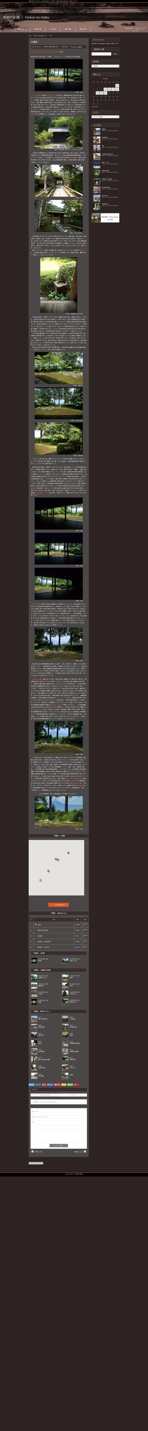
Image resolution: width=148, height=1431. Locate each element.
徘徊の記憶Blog (40, 35)
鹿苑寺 (68, 616)
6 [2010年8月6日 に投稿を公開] (109, 89)
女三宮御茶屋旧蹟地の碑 (75, 778)
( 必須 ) (35, 1111)
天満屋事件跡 (105, 203)
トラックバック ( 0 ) (44, 1095)
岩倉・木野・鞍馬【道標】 (44, 1059)
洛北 (46, 35)
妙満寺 (71, 1035)
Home (30, 35)
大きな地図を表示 (60, 905)
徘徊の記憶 (79, 1174)
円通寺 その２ (73, 960)
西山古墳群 (40, 1075)
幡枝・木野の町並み (43, 1018)
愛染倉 (71, 1074)
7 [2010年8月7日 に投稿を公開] (113, 89)
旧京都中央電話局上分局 (107, 154)
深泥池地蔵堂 (41, 1051)
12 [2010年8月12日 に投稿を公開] (105, 92)
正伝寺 (71, 985)
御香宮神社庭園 (105, 170)
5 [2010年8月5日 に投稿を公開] (105, 89)
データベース (60, 698)
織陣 (103, 145)
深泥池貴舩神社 (73, 1027)
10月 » (96, 106)
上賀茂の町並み (42, 1067)
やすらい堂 (72, 1067)
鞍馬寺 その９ (105, 162)
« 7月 (93, 106)
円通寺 (39, 960)
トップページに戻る (36, 1163)
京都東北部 (55, 705)
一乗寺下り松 (51, 95)
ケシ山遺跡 (72, 1018)
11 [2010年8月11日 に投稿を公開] (101, 92)
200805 (35, 35)
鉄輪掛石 (104, 129)
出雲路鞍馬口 (105, 137)
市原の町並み (105, 195)
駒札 (81, 250)
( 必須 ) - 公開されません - (40, 1116)
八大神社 (35, 95)
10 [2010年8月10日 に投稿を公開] (97, 92)
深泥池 (39, 1043)
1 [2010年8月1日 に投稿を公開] (117, 85)
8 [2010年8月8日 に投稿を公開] (117, 89)
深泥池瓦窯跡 (41, 1027)
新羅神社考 (39, 709)
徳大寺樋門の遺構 (106, 187)
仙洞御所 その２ (43, 493)
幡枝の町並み (73, 1002)
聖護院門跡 (36, 679)
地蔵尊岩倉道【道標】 (75, 1043)
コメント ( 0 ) (73, 1095)
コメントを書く (77, 47)
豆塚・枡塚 (40, 1035)
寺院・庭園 (65, 46)
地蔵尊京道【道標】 (74, 1051)
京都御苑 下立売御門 (107, 178)
